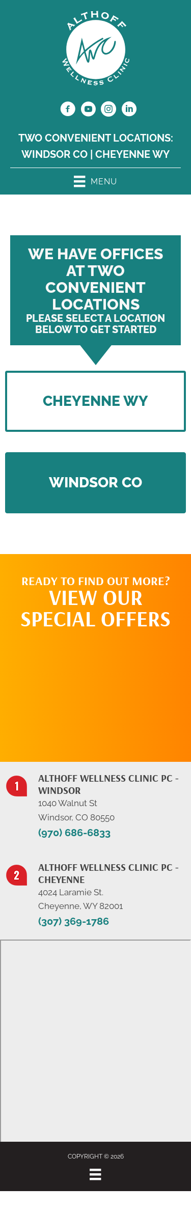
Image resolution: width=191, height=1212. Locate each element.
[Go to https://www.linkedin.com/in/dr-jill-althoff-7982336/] (129, 110)
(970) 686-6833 (74, 833)
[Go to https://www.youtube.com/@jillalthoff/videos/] (88, 110)
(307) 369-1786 (73, 921)
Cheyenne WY (132, 154)
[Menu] (95, 1174)
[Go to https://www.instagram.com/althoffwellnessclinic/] (108, 110)
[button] (95, 482)
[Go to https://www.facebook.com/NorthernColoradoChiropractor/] (67, 110)
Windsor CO (54, 154)
